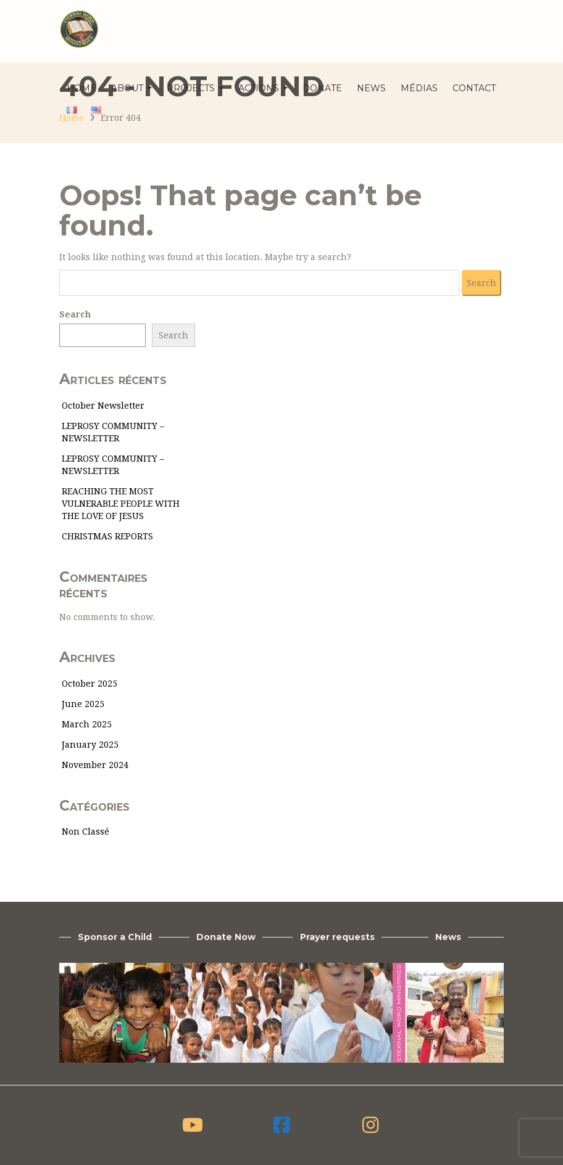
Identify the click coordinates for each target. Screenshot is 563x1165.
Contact (474, 88)
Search (75, 314)
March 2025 (87, 724)
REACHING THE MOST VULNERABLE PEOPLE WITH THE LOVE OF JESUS (121, 503)
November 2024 (95, 765)
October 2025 (89, 684)
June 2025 (83, 704)
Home (81, 88)
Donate (322, 88)
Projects (195, 88)
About (131, 88)
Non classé (85, 831)
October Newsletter (103, 406)
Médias (419, 88)
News (371, 88)
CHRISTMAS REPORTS (107, 536)
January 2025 (90, 745)
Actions (263, 88)
